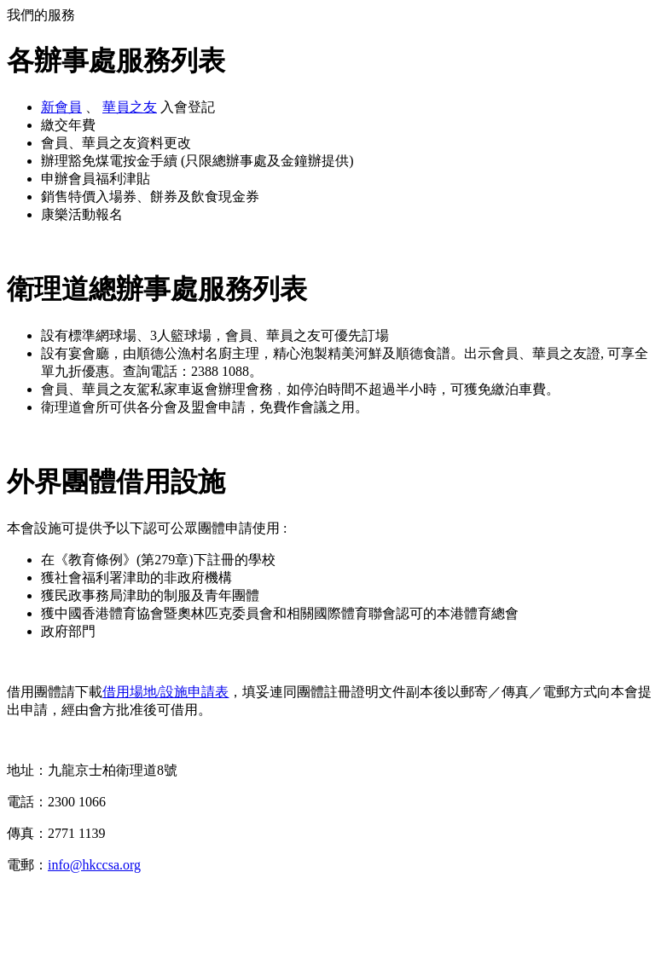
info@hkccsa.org (94, 865)
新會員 (61, 107)
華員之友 (129, 107)
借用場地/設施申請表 (165, 691)
